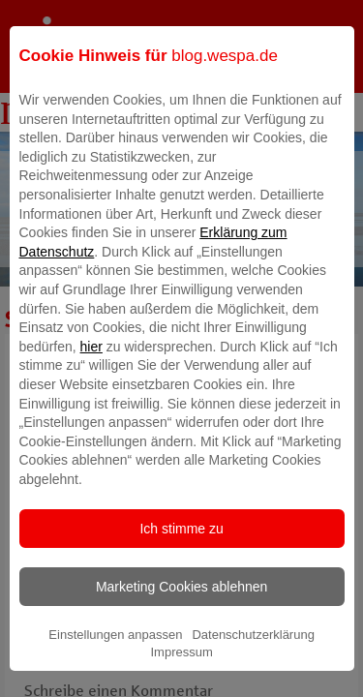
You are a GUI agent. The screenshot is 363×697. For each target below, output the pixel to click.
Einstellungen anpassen (115, 657)
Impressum (181, 675)
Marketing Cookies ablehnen (181, 609)
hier (91, 369)
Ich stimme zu (181, 551)
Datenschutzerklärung (253, 657)
